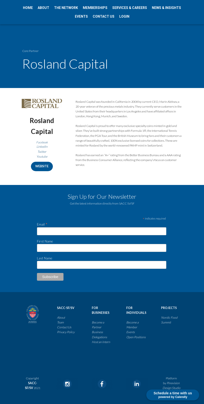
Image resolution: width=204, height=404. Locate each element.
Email (42, 223)
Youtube (41, 156)
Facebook (42, 142)
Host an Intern (101, 342)
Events (130, 332)
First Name (45, 241)
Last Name (44, 258)
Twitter (41, 152)
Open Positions (136, 337)
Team (60, 322)
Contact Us (64, 327)
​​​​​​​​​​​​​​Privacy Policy (66, 332)
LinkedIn (42, 146)
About (61, 317)
